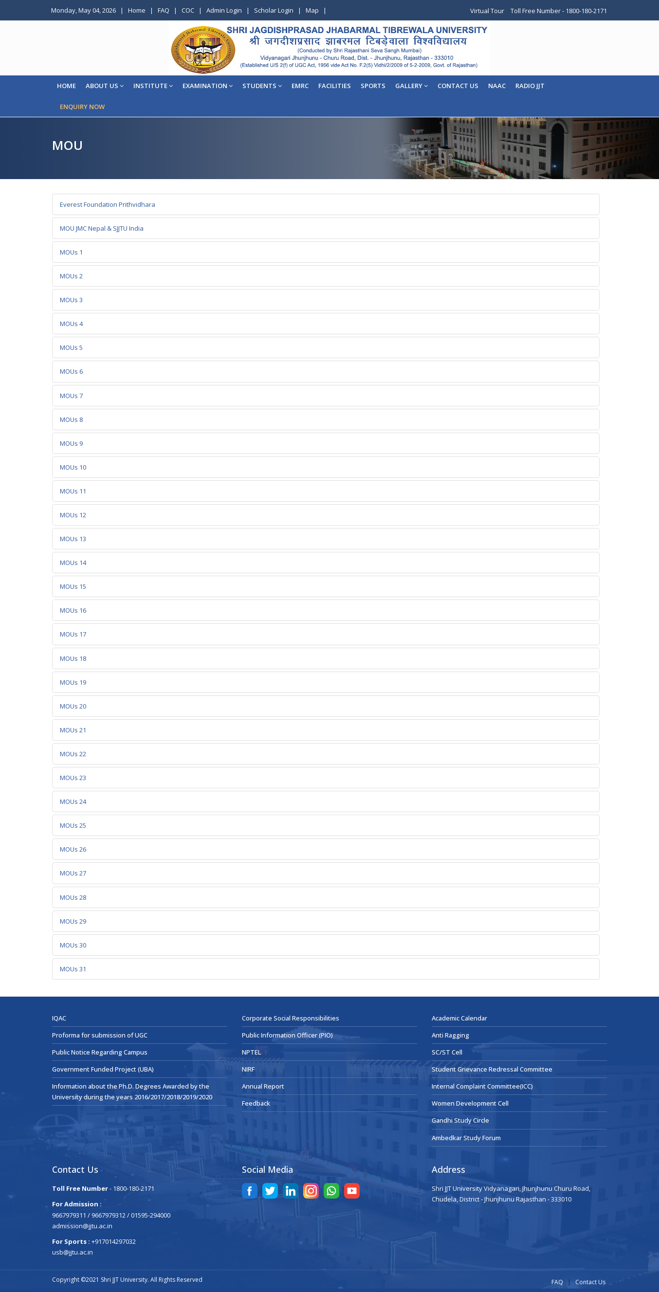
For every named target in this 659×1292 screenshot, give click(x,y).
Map (312, 10)
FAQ (163, 10)
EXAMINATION (208, 85)
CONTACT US (458, 85)
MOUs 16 (73, 610)
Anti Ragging (450, 1035)
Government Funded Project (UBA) (103, 1069)
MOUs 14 (73, 562)
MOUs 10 (73, 467)
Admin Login (224, 10)
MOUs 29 (73, 921)
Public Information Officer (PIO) (287, 1035)
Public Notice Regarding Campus (99, 1052)
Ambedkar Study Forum (466, 1137)
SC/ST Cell (447, 1052)
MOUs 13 (73, 538)
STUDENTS (262, 85)
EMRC (300, 85)
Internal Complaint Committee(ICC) (482, 1086)
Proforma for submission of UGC (99, 1035)
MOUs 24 (73, 801)
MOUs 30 (73, 945)
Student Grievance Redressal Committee (492, 1069)
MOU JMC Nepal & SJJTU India (102, 228)
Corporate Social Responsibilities (290, 1018)
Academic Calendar (459, 1018)
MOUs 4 (71, 323)
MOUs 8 (71, 419)
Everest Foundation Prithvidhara (107, 204)
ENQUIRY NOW (82, 106)
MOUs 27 (73, 873)
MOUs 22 (73, 753)
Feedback (256, 1103)
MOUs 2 (71, 276)
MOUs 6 (71, 371)
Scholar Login (273, 10)
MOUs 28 (73, 897)
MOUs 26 (73, 849)
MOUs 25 (73, 825)
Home (137, 10)
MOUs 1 (71, 252)
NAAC (497, 85)
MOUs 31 (73, 968)
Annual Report (263, 1086)
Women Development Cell (470, 1103)
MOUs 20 (73, 706)
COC (188, 10)
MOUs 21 (73, 730)
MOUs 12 (73, 514)
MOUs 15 (73, 586)
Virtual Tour (488, 10)
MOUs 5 (71, 347)
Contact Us (590, 1282)
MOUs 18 (73, 658)
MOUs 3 (71, 299)
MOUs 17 (73, 634)
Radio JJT (530, 85)
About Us (105, 85)
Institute (153, 85)
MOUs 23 (73, 777)
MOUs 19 (73, 682)
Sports (373, 85)
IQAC (59, 1018)
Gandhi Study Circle (460, 1120)
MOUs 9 (71, 443)
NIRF (248, 1069)
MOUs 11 (73, 491)
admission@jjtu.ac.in (82, 1225)
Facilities (334, 85)
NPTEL (251, 1052)
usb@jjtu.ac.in (72, 1252)
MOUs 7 (71, 395)
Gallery (411, 85)
